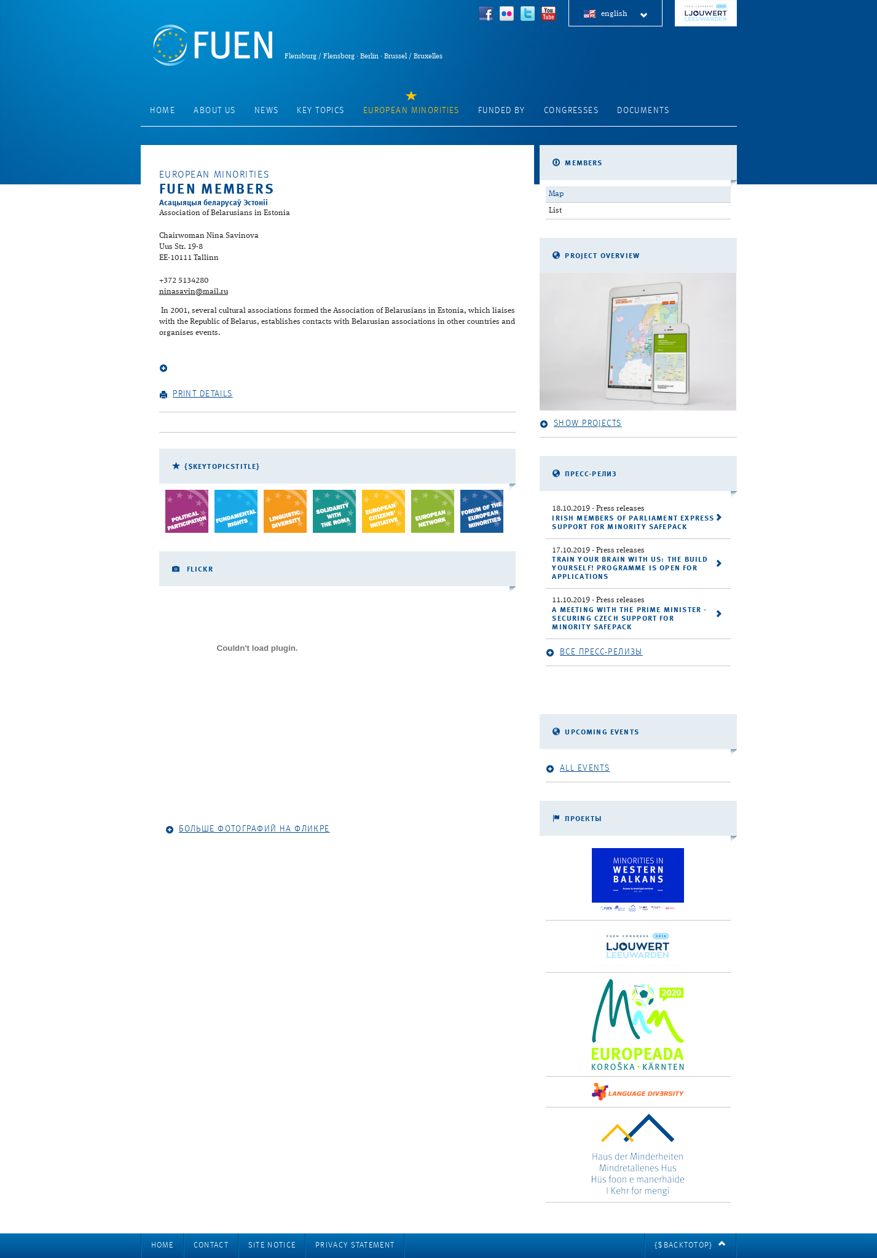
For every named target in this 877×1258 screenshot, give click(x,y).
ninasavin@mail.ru (193, 292)
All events (578, 768)
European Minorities (411, 110)
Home (163, 110)
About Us (214, 110)
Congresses (571, 110)
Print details (196, 394)
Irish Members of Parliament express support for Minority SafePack (633, 523)
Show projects (580, 423)
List (555, 210)
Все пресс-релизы (594, 652)
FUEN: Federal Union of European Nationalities (212, 45)
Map (556, 194)
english (624, 14)
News (266, 110)
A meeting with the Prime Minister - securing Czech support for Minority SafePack (629, 619)
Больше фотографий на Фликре (247, 829)
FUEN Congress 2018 (706, 13)
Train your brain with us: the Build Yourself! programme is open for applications (630, 568)
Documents (643, 110)
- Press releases (598, 509)
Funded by (501, 110)
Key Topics (320, 110)
